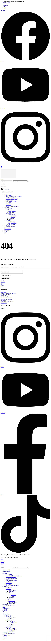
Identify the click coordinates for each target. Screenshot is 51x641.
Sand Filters (11, 212)
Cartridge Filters (11, 211)
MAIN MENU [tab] (6, 570)
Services (6, 194)
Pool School (8, 202)
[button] (2, 179)
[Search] (28, 181)
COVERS (5, 609)
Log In (4, 7)
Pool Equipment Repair (11, 197)
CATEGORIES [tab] (6, 571)
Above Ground (11, 214)
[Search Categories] (20, 181)
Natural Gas (13, 215)
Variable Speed (11, 224)
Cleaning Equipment (10, 226)
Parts (4, 607)
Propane (13, 217)
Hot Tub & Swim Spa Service (12, 206)
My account (5, 5)
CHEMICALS (6, 608)
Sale (5, 232)
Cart (4, 6)
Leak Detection (9, 200)
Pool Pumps (8, 220)
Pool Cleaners (9, 208)
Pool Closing (8, 205)
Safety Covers (9, 203)
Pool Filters (8, 209)
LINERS (5, 610)
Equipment (7, 207)
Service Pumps (11, 221)
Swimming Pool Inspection (11, 199)
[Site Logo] (8, 177)
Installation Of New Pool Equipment (13, 196)
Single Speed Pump (12, 223)
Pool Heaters (8, 213)
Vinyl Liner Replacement (11, 201)
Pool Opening (9, 195)
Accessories (7, 225)
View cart (7, 189)
